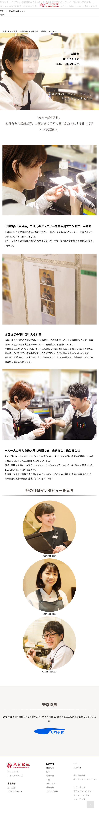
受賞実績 (50, 787)
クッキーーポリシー (82, 795)
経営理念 (50, 767)
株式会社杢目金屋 (9, 31)
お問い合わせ (79, 787)
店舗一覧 (50, 775)
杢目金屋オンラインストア (85, 779)
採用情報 (34, 31)
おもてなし (51, 783)
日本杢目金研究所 (14, 791)
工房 (48, 779)
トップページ (12, 771)
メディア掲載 (52, 791)
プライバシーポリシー (83, 791)
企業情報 (24, 31)
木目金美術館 (79, 775)
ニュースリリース (14, 775)
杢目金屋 (10, 787)
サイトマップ (79, 799)
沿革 (48, 771)
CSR (75, 763)
